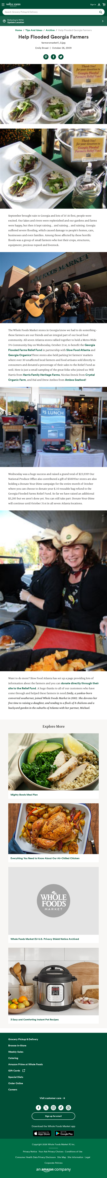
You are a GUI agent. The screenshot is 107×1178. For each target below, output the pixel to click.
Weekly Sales (15, 1051)
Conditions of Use (73, 1151)
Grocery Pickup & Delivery (23, 1039)
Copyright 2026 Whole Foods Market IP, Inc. (53, 1144)
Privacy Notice (30, 1151)
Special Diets (15, 1077)
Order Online (15, 1083)
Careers (12, 1089)
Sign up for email (53, 1116)
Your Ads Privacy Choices (51, 1151)
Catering (13, 1058)
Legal (87, 1157)
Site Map (61, 1157)
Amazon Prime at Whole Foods (25, 1064)
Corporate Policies (53, 1162)
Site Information (75, 1157)
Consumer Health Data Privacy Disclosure (35, 1157)
